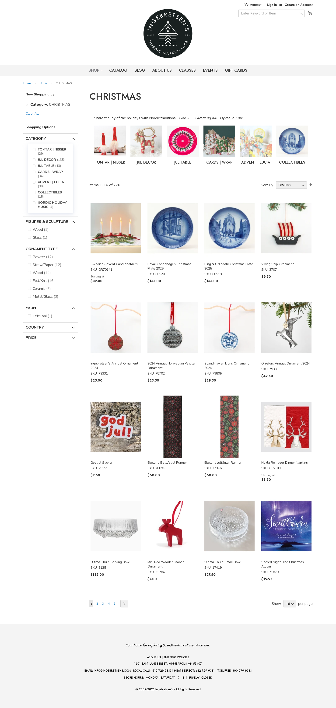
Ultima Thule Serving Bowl (110, 562)
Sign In (272, 5)
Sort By (267, 184)
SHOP (95, 70)
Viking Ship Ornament (277, 264)
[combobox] (271, 13)
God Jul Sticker (101, 462)
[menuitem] (54, 151)
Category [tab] (36, 138)
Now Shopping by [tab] (40, 94)
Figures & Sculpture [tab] (47, 221)
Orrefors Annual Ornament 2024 (285, 363)
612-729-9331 (205, 671)
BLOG (140, 70)
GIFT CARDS (236, 70)
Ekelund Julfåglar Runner (223, 462)
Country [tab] (35, 327)
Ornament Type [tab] (42, 249)
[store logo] (168, 33)
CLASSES (187, 70)
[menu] (50, 178)
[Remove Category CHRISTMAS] (27, 104)
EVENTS (210, 70)
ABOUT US (162, 70)
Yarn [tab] (31, 308)
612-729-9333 (162, 671)
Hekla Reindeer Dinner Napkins (284, 462)
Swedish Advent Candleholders (114, 264)
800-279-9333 (242, 671)
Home (27, 83)
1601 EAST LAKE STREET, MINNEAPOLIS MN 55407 (168, 664)
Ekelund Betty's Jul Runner (167, 462)
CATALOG (118, 70)
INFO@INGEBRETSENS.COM (112, 671)
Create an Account (299, 5)
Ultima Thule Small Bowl (223, 562)
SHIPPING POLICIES (176, 657)
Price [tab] (31, 337)
